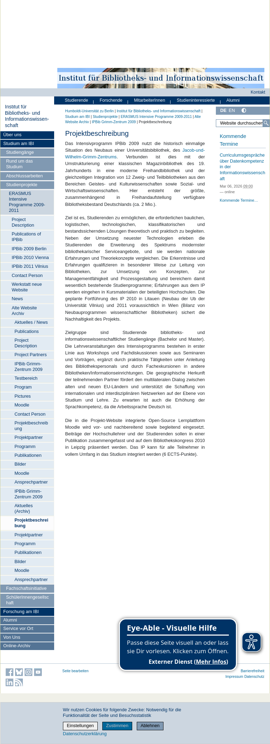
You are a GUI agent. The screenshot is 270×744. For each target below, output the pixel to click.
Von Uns (11, 637)
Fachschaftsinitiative (26, 588)
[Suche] (266, 123)
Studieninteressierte (196, 100)
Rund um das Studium (19, 163)
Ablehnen (150, 725)
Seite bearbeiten (75, 671)
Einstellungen (80, 725)
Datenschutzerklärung (85, 733)
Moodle (21, 405)
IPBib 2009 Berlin (29, 248)
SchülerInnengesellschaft (27, 599)
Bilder (20, 464)
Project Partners (30, 354)
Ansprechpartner (31, 482)
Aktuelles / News (31, 322)
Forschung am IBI (21, 611)
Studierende (76, 100)
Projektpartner (28, 437)
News (17, 298)
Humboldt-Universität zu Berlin (89, 111)
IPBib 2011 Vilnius (30, 266)
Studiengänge (20, 152)
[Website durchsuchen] (243, 123)
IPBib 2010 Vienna (30, 257)
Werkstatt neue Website (27, 287)
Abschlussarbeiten (24, 175)
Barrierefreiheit (252, 671)
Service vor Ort (18, 628)
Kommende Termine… (239, 200)
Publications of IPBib (26, 236)
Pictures (22, 396)
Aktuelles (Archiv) (23, 508)
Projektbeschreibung (31, 425)
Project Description (23, 222)
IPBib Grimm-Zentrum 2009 (28, 366)
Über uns (12, 134)
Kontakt (258, 92)
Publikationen (27, 455)
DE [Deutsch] (223, 110)
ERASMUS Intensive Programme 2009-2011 (27, 202)
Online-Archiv (16, 645)
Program (23, 387)
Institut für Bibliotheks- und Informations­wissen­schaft (27, 116)
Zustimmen (117, 725)
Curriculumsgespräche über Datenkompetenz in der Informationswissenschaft (242, 166)
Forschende (110, 100)
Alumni (10, 620)
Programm (25, 446)
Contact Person (27, 275)
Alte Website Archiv (24, 310)
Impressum (234, 677)
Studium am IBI (18, 143)
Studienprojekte (21, 184)
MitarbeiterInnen (149, 100)
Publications (26, 331)
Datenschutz (254, 677)
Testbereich (25, 378)
